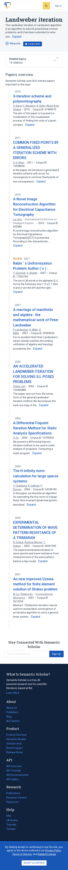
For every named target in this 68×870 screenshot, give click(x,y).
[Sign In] (58, 6)
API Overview (14, 766)
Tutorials (11, 824)
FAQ (8, 815)
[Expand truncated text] (17, 36)
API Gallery (12, 779)
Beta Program (14, 747)
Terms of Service (22, 854)
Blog (10, 716)
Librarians (12, 820)
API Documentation (17, 775)
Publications (13, 793)
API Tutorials (13, 770)
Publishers (12, 712)
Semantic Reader (16, 739)
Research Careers (16, 797)
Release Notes (14, 752)
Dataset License (47, 854)
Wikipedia (12, 43)
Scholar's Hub (14, 743)
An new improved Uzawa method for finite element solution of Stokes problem (35, 584)
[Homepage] (7, 6)
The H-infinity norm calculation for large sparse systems (35, 476)
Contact (10, 828)
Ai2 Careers (13, 721)
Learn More (12, 692)
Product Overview (16, 734)
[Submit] (46, 5)
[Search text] (28, 6)
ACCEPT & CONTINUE (34, 863)
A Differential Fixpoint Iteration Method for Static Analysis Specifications (35, 428)
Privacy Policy (53, 850)
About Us (11, 707)
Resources (12, 802)
